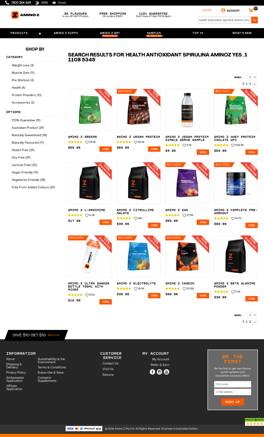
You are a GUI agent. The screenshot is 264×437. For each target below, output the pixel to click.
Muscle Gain (20, 73)
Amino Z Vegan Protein (138, 137)
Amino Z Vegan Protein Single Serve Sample (187, 138)
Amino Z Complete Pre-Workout (235, 211)
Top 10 (197, 33)
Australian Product (25, 128)
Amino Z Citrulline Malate (135, 211)
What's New (242, 33)
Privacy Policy (16, 372)
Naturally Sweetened (26, 135)
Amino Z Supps (66, 33)
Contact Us (111, 363)
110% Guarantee (23, 120)
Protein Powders (24, 95)
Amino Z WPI (110, 34)
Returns (108, 375)
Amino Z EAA (176, 210)
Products (26, 34)
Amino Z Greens (82, 137)
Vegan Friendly (22, 172)
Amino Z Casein (179, 283)
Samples (155, 34)
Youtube (166, 372)
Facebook (152, 372)
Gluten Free (20, 150)
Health (16, 88)
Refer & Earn (160, 365)
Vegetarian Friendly (25, 180)
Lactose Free (21, 165)
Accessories (21, 102)
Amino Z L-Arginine (86, 210)
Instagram (159, 372)
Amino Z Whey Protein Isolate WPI (234, 138)
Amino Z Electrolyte (136, 283)
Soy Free (18, 157)
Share (207, 10)
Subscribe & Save (51, 372)
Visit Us (108, 369)
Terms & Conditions (52, 367)
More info (54, 335)
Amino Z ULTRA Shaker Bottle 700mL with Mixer (88, 286)
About (10, 359)
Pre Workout (20, 80)
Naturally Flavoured (25, 143)
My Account (160, 359)
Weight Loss (20, 65)
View (105, 149)
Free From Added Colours (30, 187)
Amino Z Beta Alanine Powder (234, 285)
